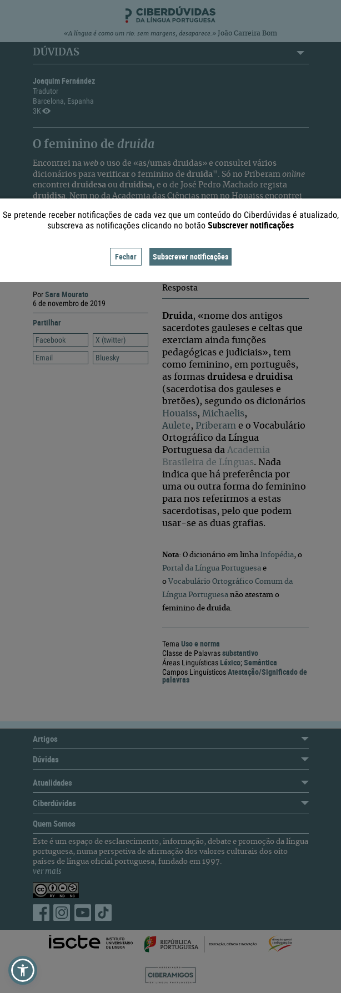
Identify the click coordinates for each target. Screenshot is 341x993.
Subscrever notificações (190, 256)
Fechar (126, 256)
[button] (22, 970)
